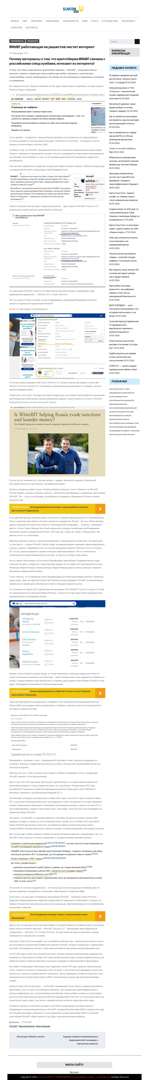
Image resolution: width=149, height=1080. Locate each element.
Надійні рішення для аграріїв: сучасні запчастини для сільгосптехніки (122, 357)
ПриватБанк (122, 408)
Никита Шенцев (43, 1026)
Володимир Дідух (122, 427)
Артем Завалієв (124, 400)
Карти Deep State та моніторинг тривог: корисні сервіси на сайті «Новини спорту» (124, 228)
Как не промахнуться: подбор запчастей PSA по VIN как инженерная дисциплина (122, 136)
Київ (84, 21)
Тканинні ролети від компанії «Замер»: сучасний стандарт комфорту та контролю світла (123, 257)
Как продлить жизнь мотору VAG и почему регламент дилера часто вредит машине (124, 273)
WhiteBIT (13, 1026)
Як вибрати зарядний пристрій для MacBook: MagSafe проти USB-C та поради (123, 79)
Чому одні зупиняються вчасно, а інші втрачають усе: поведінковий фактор (123, 241)
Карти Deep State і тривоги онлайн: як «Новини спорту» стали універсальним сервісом (123, 196)
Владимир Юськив (120, 431)
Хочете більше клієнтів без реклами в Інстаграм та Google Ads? (123, 344)
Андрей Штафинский (123, 393)
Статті (94, 21)
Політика (36, 21)
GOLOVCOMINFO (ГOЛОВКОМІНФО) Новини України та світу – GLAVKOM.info (73, 1077)
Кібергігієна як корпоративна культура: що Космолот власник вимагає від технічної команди (123, 161)
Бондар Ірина (124, 423)
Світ (25, 21)
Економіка (52, 21)
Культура (16, 28)
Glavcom (15, 1022)
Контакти (31, 28)
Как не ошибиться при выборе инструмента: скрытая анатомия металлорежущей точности (124, 120)
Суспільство (110, 21)
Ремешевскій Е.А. (120, 415)
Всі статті (74, 1072)
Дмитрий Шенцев (27, 1026)
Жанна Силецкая (129, 434)
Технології (128, 21)
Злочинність (71, 21)
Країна (15, 21)
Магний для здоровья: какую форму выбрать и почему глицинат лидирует (122, 107)
